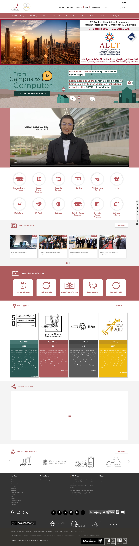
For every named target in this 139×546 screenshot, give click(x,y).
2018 (83, 346)
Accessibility (20, 531)
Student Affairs (57, 16)
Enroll (12, 482)
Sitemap (13, 498)
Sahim (12, 496)
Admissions (46, 16)
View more (121, 225)
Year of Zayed (83, 342)
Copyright (82, 531)
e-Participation (116, 16)
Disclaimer (28, 531)
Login (86, 7)
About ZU (14, 16)
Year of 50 (24, 342)
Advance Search (95, 7)
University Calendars (16, 500)
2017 (113, 346)
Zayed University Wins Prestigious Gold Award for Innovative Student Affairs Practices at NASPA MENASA (82, 482)
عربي (123, 7)
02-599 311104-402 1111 (20, 512)
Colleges (22, 16)
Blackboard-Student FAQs (17, 492)
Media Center (93, 16)
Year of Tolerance (53, 342)
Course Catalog (14, 480)
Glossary (66, 531)
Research (75, 16)
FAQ (76, 531)
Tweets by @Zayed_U (45, 480)
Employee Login (15, 486)
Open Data (70, 7)
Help (71, 531)
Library (68, 16)
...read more (34, 376)
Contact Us (79, 7)
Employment (104, 16)
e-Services (61, 7)
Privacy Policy (49, 531)
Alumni (84, 16)
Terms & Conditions (39, 531)
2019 (53, 346)
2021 (24, 346)
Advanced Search (15, 502)
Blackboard (13, 490)
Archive (13, 531)
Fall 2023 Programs (34, 16)
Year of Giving (113, 342)
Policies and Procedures (104, 480)
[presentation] (8, 287)
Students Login (14, 484)
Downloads (101, 482)
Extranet (13, 494)
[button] (67, 263)
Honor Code (58, 531)
